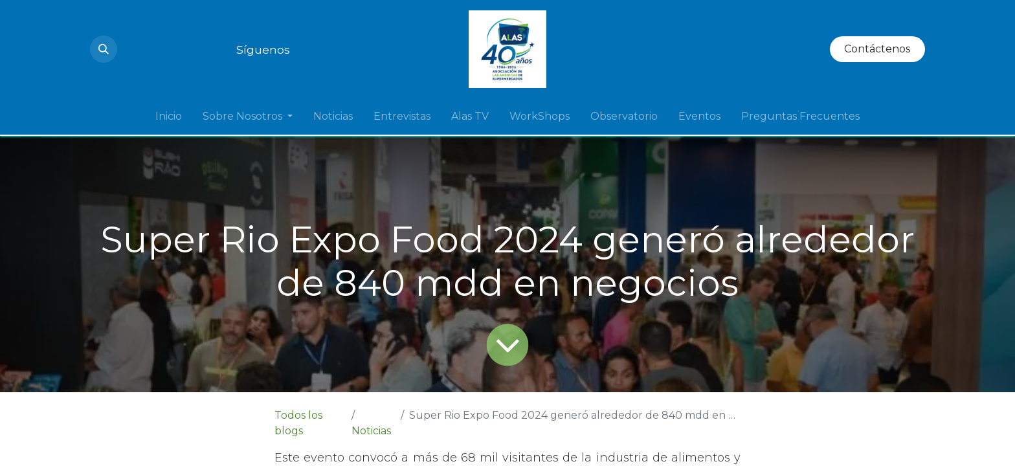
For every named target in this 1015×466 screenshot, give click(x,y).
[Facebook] (223, 49)
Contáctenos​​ (877, 49)
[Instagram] (130, 49)
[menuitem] (168, 116)
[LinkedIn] (176, 49)
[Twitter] (200, 49)
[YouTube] (153, 49)
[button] (103, 49)
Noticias (371, 431)
